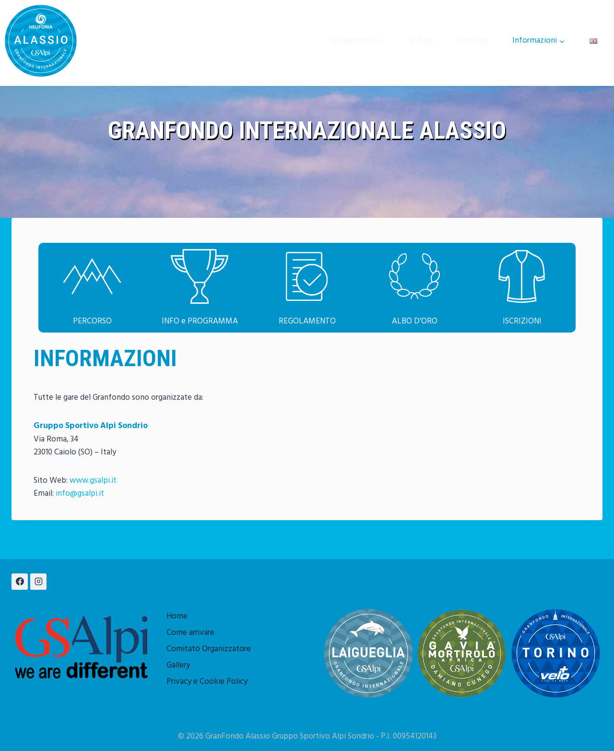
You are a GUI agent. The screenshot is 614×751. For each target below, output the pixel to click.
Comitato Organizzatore (208, 649)
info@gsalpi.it (80, 493)
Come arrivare (190, 632)
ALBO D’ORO (414, 321)
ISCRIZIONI (522, 321)
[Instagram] (38, 581)
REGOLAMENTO (307, 321)
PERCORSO (92, 321)
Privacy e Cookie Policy (207, 681)
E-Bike (421, 40)
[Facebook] (20, 581)
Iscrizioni (472, 40)
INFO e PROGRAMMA (200, 321)
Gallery (178, 665)
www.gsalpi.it (93, 480)
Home (177, 616)
